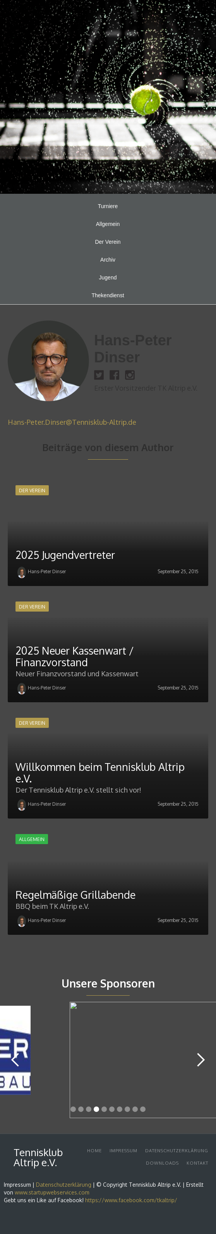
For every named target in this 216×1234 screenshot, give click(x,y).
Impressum (123, 1150)
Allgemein (108, 224)
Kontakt (197, 1163)
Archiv (107, 260)
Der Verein (107, 242)
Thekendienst (107, 295)
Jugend (108, 277)
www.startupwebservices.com (52, 1192)
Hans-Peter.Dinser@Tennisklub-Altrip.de (72, 422)
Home (94, 1150)
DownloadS (162, 1163)
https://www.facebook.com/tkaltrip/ (131, 1200)
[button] (15, 1060)
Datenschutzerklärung (176, 1150)
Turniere (108, 206)
